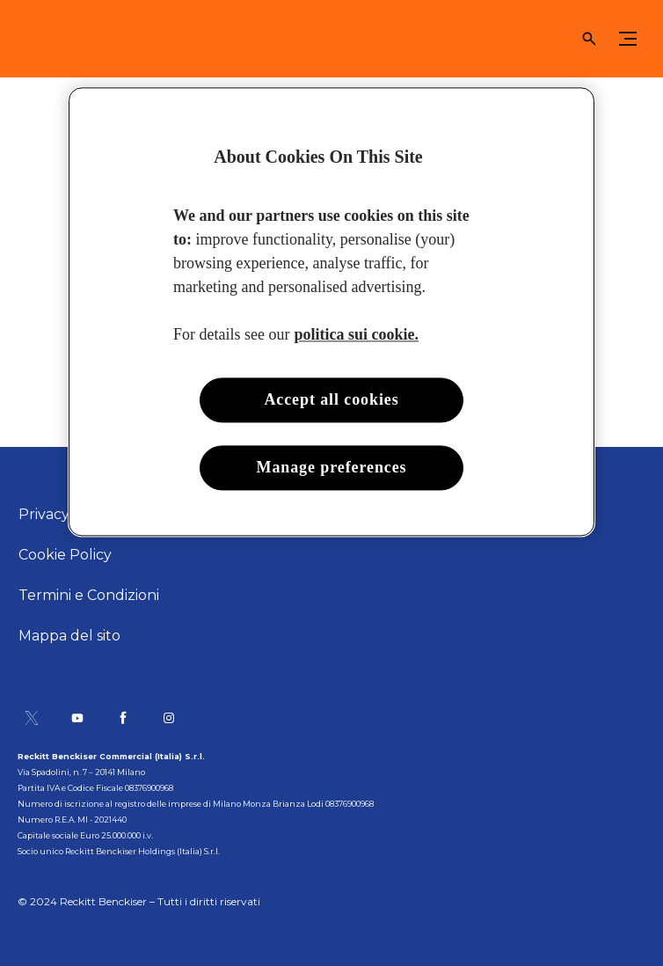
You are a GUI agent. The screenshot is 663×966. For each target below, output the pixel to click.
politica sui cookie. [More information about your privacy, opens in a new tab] (356, 334)
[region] (331, 311)
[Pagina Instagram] (169, 718)
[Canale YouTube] (77, 718)
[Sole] (48, 39)
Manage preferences (332, 467)
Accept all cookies (331, 399)
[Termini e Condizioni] (89, 595)
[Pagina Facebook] (123, 718)
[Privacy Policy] (67, 514)
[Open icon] (589, 38)
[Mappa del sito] (69, 636)
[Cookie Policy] (65, 555)
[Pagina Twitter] (32, 718)
